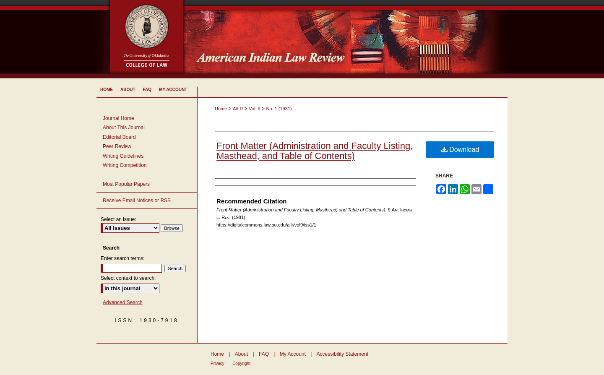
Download (460, 149)
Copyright (241, 363)
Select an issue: (118, 219)
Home (221, 108)
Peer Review (117, 146)
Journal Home (118, 118)
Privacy (217, 363)
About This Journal (124, 127)
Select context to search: (128, 278)
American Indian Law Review (352, 40)
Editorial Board (119, 137)
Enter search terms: (123, 258)
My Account (293, 354)
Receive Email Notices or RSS (137, 200)
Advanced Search (123, 302)
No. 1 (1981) (279, 108)
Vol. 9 (254, 108)
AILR (238, 108)
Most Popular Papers (126, 184)
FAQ (264, 354)
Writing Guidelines (123, 156)
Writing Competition (124, 165)
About (241, 354)
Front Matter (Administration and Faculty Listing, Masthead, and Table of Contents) (314, 151)
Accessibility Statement (342, 354)
